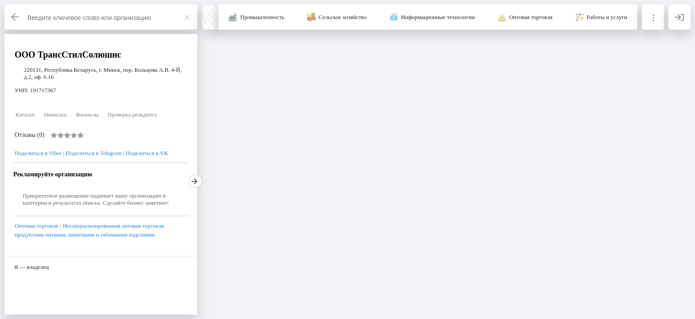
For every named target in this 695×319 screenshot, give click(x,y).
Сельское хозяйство (343, 17)
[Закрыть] (187, 17)
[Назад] (15, 17)
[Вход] (679, 17)
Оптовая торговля (531, 17)
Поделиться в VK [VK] (147, 153)
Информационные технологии (438, 17)
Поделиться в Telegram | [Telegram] (95, 153)
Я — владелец (31, 267)
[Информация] (653, 17)
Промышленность (262, 17)
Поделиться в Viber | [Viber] (40, 153)
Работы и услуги (607, 17)
